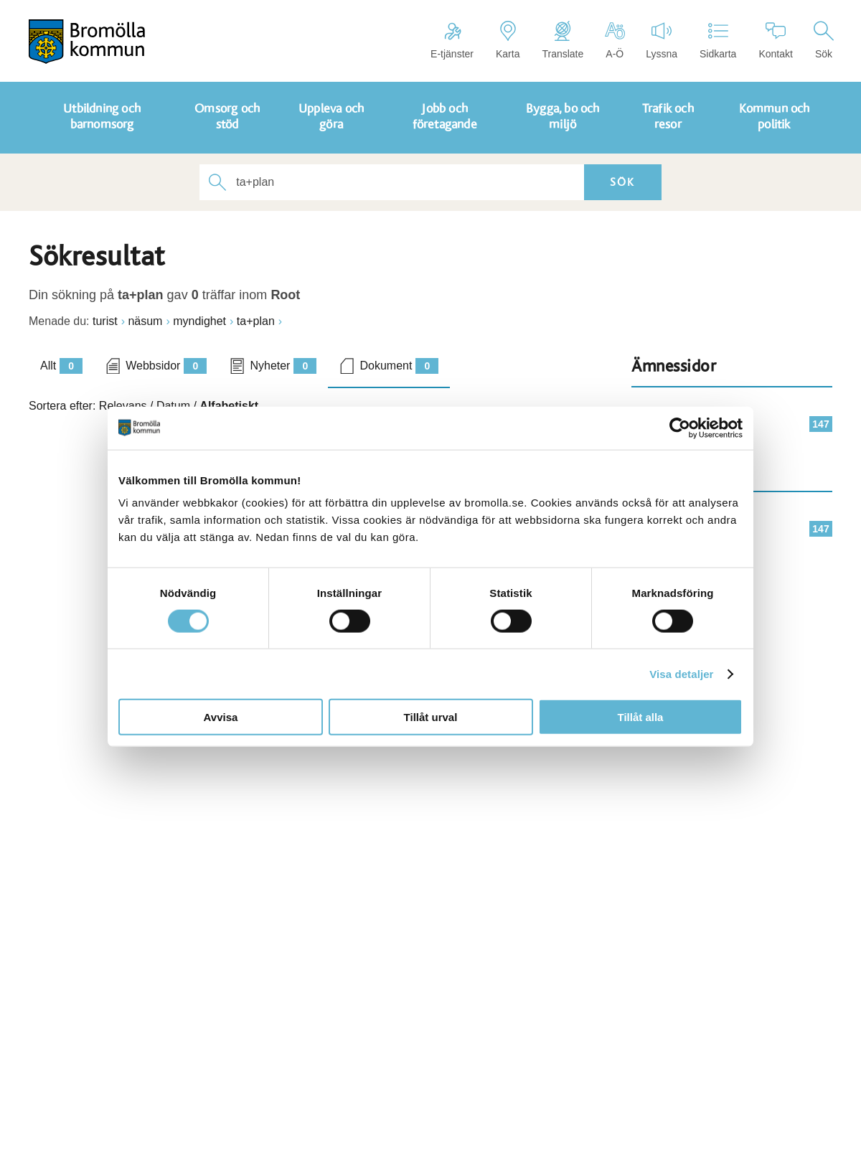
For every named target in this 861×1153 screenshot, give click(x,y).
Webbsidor (166, 366)
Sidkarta (718, 40)
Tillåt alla (641, 717)
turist (105, 321)
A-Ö (615, 40)
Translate (562, 40)
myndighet (199, 321)
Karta (507, 40)
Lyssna (661, 40)
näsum (145, 321)
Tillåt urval (431, 717)
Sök (823, 40)
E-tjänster (452, 40)
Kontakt (775, 40)
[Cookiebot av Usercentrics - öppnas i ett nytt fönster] (680, 427)
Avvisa (221, 717)
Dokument (398, 366)
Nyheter (283, 366)
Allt (61, 366)
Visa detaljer (681, 673)
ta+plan (256, 321)
